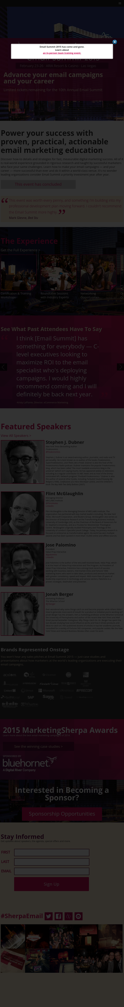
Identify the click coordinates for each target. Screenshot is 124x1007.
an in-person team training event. (62, 53)
